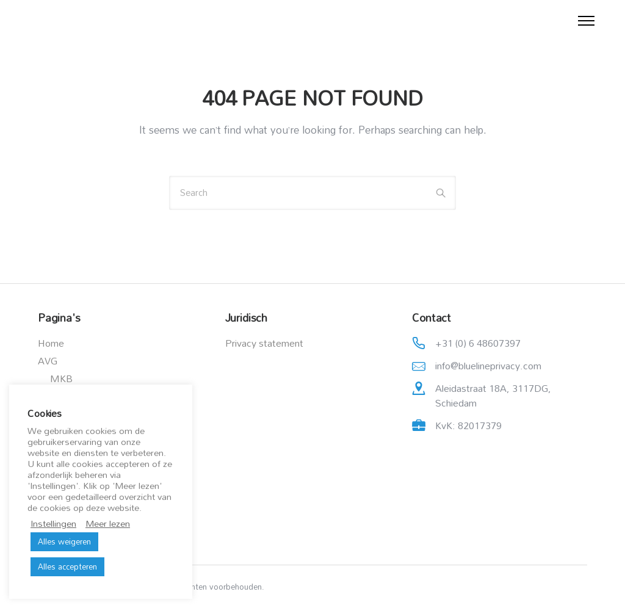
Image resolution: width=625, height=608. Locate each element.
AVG (47, 361)
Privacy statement (264, 343)
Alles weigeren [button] (64, 541)
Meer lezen (107, 523)
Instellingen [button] (53, 523)
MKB (61, 378)
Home (51, 343)
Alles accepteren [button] (67, 566)
